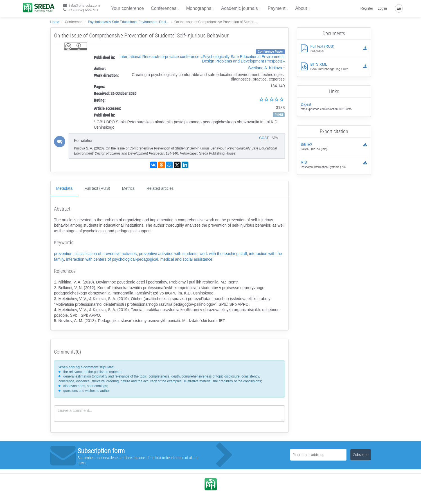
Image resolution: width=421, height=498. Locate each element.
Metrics (128, 188)
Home (54, 22)
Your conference (127, 8)
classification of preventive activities (106, 253)
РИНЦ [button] (278, 114)
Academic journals (239, 8)
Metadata (64, 188)
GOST (264, 138)
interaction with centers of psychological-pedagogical (112, 259)
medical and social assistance (186, 259)
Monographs (198, 8)
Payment (276, 8)
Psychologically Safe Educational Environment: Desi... (128, 22)
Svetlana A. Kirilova (265, 68)
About (301, 8)
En (399, 8)
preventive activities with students (168, 253)
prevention (63, 253)
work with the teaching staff (223, 253)
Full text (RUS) (97, 188)
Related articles (160, 188)
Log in (382, 8)
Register (367, 8)
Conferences (163, 8)
